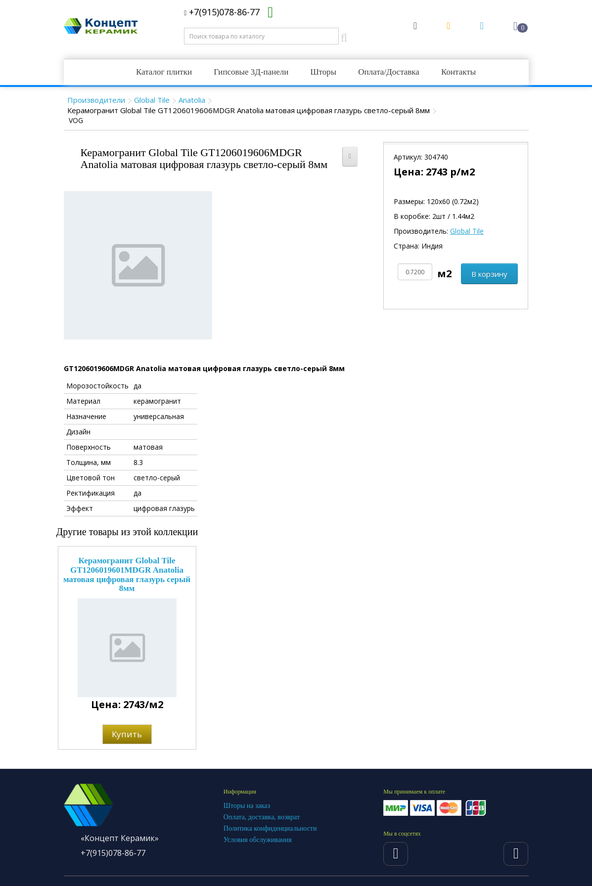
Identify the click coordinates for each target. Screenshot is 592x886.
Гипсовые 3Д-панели (251, 72)
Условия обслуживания (258, 840)
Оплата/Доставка (388, 72)
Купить (127, 734)
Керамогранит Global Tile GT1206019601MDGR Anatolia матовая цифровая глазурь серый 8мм (126, 574)
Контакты (458, 72)
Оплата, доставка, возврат (262, 817)
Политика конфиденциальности (270, 828)
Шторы (323, 72)
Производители (96, 100)
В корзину (489, 274)
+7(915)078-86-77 (222, 12)
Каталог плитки (164, 72)
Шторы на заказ (247, 805)
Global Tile (152, 100)
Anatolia (192, 100)
